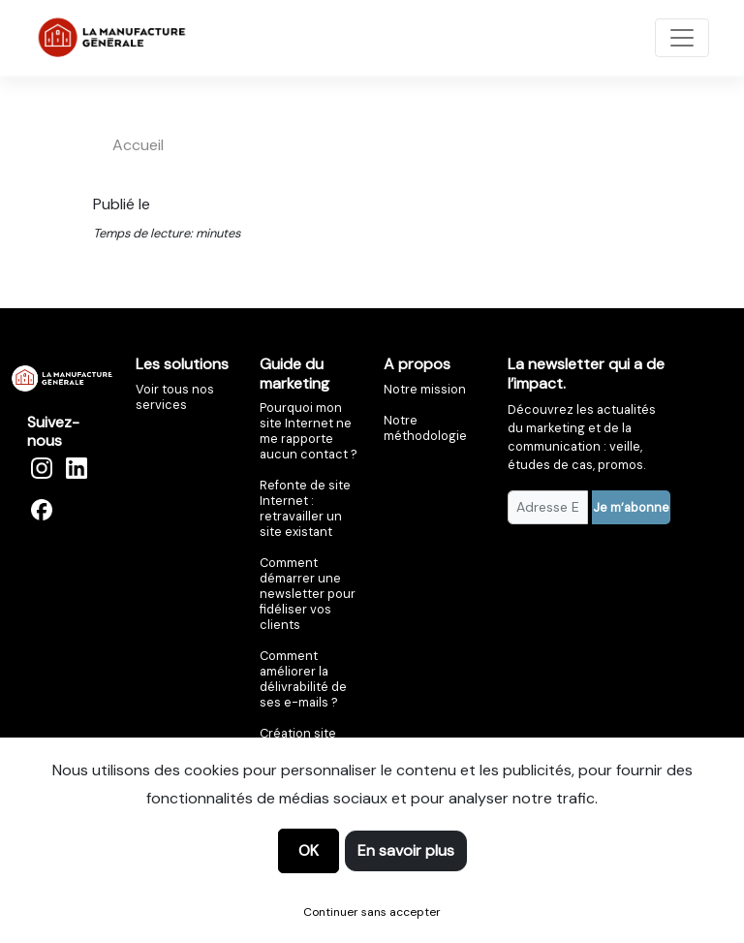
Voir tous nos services (175, 397)
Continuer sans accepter (372, 912)
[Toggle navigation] (682, 37)
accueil (138, 145)
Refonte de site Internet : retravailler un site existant (305, 508)
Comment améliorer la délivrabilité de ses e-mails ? (303, 678)
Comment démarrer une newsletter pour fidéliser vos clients (308, 593)
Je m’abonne (631, 507)
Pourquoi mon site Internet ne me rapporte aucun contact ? (308, 430)
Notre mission (425, 389)
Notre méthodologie (425, 428)
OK (308, 850)
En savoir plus (405, 850)
